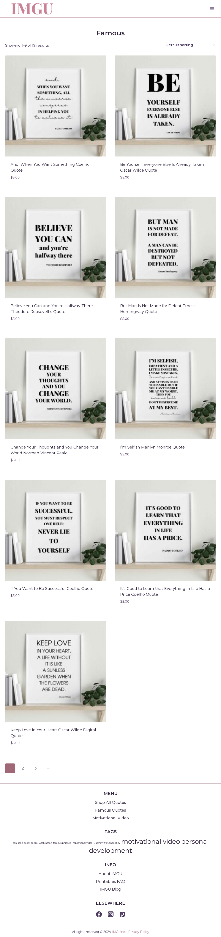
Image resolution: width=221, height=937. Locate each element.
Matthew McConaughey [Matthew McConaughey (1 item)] (106, 843)
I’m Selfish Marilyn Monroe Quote (152, 447)
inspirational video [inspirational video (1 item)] (82, 843)
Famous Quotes (110, 810)
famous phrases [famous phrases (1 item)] (62, 843)
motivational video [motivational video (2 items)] (150, 841)
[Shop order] (190, 45)
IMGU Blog (110, 889)
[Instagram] (110, 914)
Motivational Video (110, 818)
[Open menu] (212, 8)
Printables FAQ (110, 881)
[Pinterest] (122, 914)
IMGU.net (119, 932)
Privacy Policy (138, 932)
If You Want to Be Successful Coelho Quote (52, 588)
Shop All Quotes (110, 802)
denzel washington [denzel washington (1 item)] (41, 843)
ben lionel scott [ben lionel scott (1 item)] (21, 843)
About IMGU (110, 873)
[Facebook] (99, 914)
